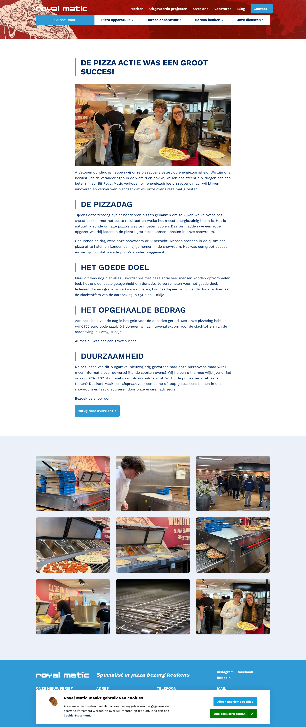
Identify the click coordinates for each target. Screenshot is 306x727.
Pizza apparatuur (115, 20)
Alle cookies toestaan (230, 714)
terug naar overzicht (95, 411)
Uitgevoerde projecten (168, 9)
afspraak (130, 384)
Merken (137, 9)
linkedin (224, 678)
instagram (225, 672)
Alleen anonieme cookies (235, 701)
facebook (245, 672)
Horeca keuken (207, 20)
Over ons (200, 9)
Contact (260, 9)
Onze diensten (249, 20)
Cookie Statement (77, 715)
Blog (241, 9)
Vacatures (222, 9)
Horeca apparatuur (162, 20)
